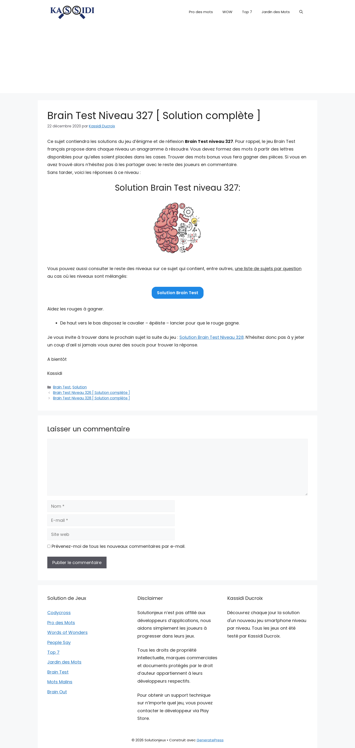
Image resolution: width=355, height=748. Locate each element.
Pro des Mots (61, 623)
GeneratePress (210, 740)
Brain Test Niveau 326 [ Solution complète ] (91, 392)
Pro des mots (201, 11)
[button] (301, 12)
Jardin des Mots (276, 11)
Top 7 (247, 11)
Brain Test (62, 387)
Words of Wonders (67, 632)
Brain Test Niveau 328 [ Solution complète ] (91, 398)
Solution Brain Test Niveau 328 (211, 337)
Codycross (59, 613)
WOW (227, 11)
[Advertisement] (177, 59)
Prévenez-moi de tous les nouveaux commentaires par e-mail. (118, 546)
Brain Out (57, 692)
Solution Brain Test (177, 293)
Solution (79, 387)
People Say (59, 642)
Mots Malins (59, 682)
